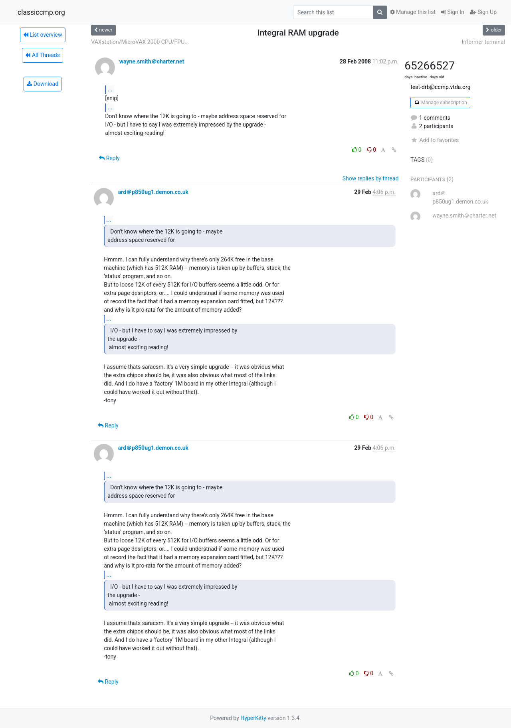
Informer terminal (483, 42)
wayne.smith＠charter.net (151, 61)
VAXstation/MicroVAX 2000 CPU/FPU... (140, 42)
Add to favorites (434, 140)
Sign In (452, 12)
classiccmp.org (41, 12)
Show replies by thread (371, 178)
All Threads (42, 55)
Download (42, 84)
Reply (109, 158)
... (110, 89)
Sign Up (483, 12)
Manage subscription (440, 102)
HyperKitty (253, 718)
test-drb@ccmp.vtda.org (440, 87)
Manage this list (413, 12)
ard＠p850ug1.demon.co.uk (153, 192)
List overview (42, 35)
